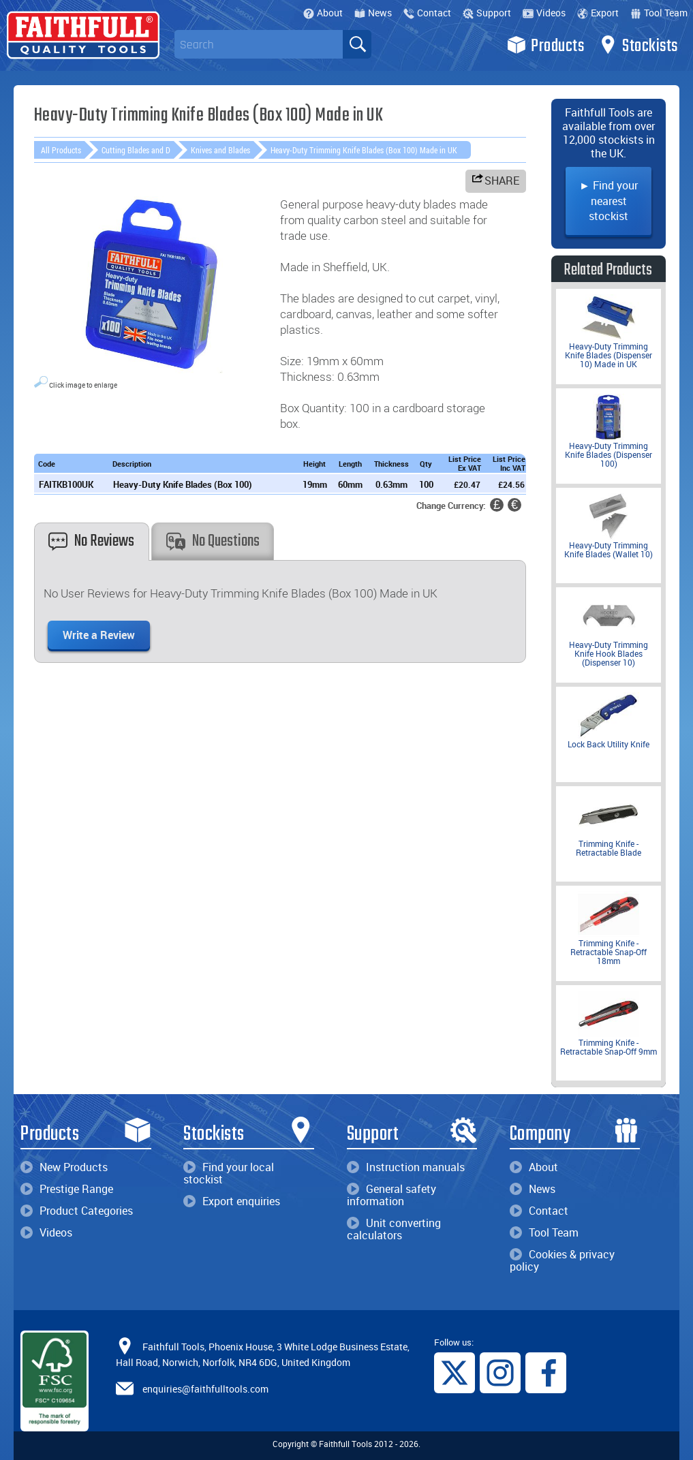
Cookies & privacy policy (562, 1260)
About (323, 12)
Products (545, 45)
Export (598, 12)
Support (487, 12)
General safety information (391, 1195)
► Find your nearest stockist (608, 200)
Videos (544, 12)
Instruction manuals (406, 1167)
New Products (64, 1167)
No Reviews (91, 541)
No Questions (213, 541)
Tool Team (659, 12)
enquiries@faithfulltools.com (205, 1388)
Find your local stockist (228, 1173)
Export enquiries (231, 1201)
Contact (427, 12)
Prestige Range (66, 1188)
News (373, 12)
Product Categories (76, 1210)
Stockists (638, 45)
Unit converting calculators (394, 1229)
